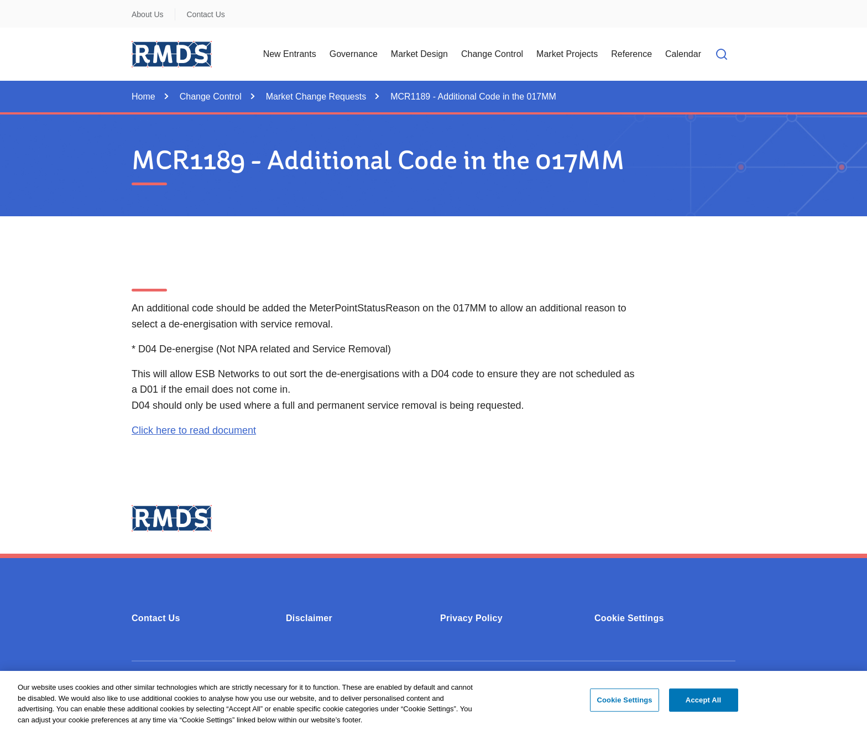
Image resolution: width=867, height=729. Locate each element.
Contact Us (206, 14)
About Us (148, 14)
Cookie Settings (629, 618)
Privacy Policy (471, 618)
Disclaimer (309, 618)
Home (143, 96)
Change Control (211, 96)
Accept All (703, 703)
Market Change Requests (316, 96)
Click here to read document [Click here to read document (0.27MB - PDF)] (194, 430)
